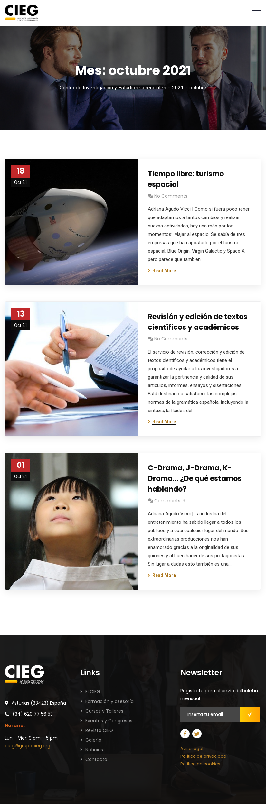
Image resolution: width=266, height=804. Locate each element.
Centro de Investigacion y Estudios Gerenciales (113, 88)
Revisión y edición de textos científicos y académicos (197, 322)
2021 (178, 88)
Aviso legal (191, 748)
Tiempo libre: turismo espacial (186, 179)
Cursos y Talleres (104, 711)
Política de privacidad (203, 756)
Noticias (94, 749)
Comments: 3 (169, 500)
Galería (93, 740)
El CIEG (92, 691)
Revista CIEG (99, 730)
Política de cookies (200, 764)
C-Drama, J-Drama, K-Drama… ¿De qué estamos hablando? (195, 478)
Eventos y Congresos (108, 720)
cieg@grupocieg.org (27, 746)
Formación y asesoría (109, 701)
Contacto (96, 759)
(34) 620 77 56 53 (33, 714)
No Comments (170, 196)
